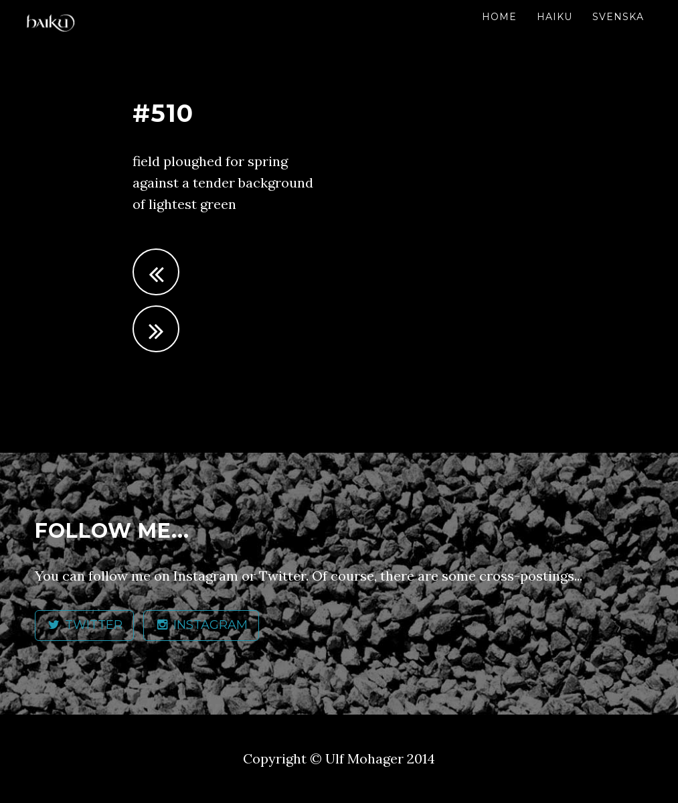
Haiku (554, 17)
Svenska (618, 17)
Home (499, 17)
